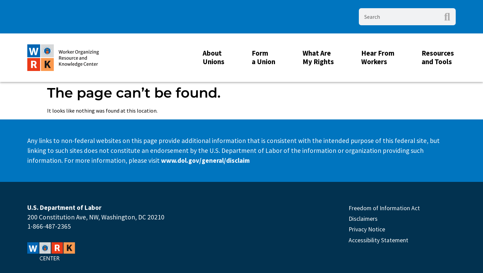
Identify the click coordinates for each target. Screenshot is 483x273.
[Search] (447, 16)
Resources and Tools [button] (439, 57)
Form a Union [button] (265, 57)
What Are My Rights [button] (320, 57)
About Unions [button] (215, 57)
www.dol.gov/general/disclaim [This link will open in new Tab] (205, 160)
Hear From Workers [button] (379, 57)
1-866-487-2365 (49, 226)
